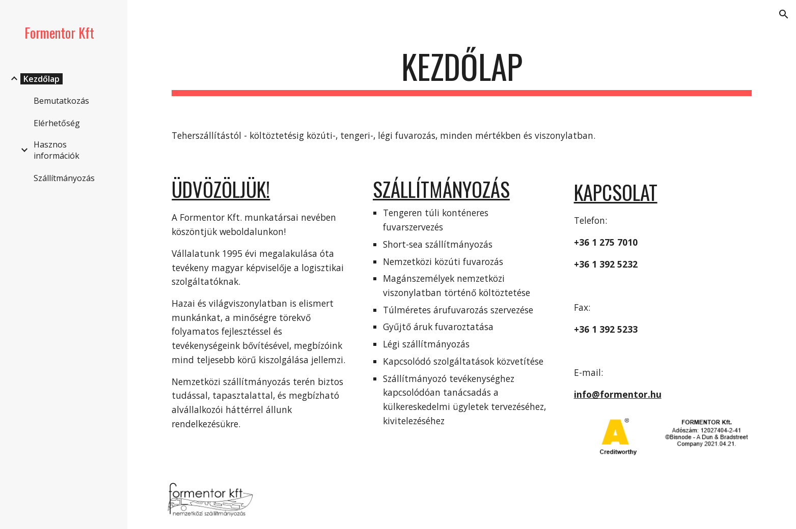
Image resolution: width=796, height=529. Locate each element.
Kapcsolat (615, 192)
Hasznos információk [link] (56, 150)
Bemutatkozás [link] (61, 100)
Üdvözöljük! (221, 188)
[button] (784, 14)
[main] (461, 71)
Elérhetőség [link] (57, 123)
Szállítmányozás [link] (64, 178)
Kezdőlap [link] (41, 78)
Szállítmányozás (441, 188)
